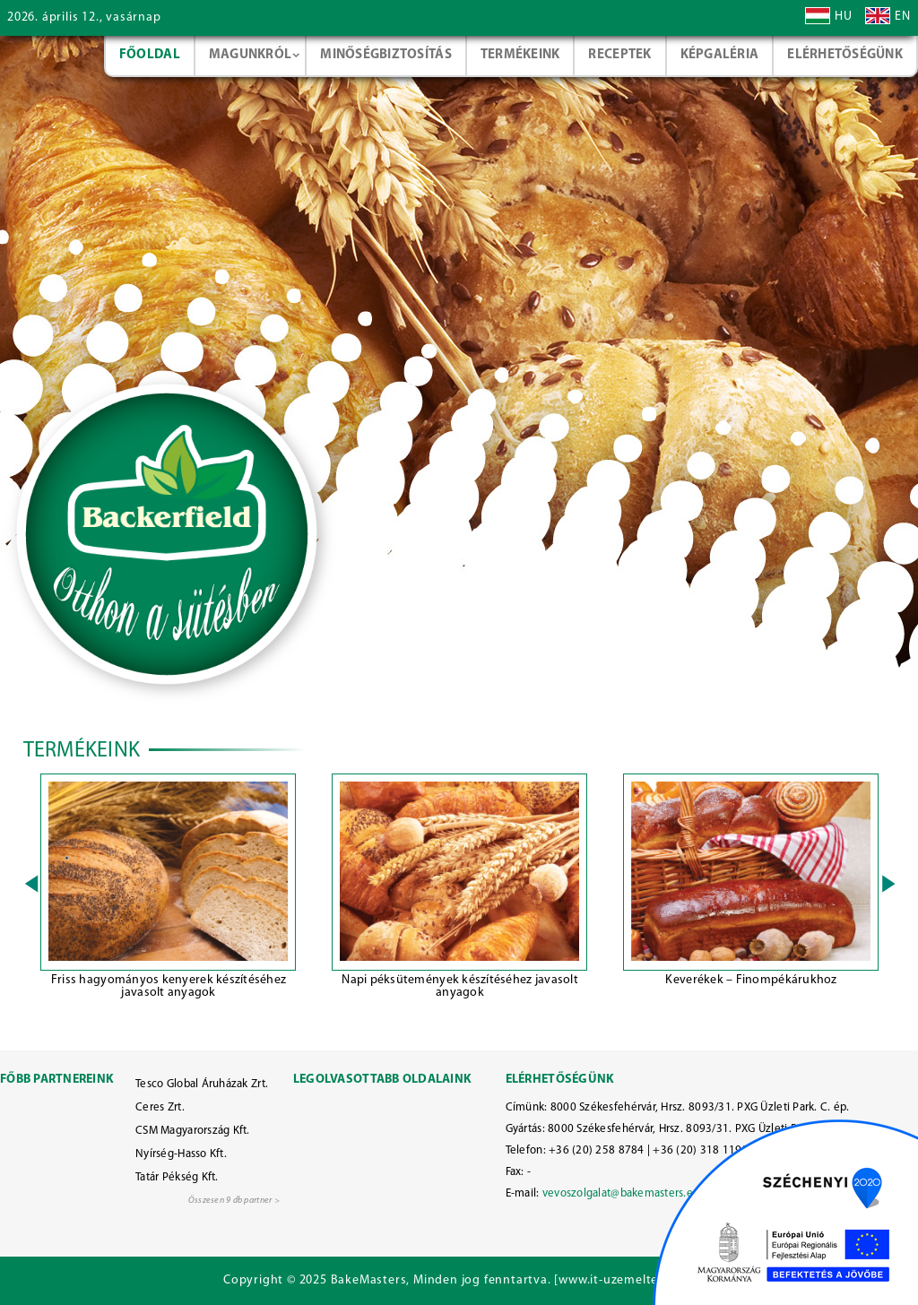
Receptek (619, 55)
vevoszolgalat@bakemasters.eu (620, 1193)
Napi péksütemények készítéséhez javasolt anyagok (460, 986)
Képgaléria (719, 55)
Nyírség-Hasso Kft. (181, 1154)
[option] (169, 889)
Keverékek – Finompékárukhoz (750, 980)
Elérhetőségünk (845, 55)
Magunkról (250, 55)
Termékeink (520, 55)
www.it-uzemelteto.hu (624, 1280)
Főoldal (149, 55)
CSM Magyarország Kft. (192, 1130)
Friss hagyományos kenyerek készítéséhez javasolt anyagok (168, 986)
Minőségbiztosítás (386, 55)
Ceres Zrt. (160, 1107)
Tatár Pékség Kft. (177, 1177)
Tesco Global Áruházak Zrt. (201, 1084)
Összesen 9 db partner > (234, 1201)
